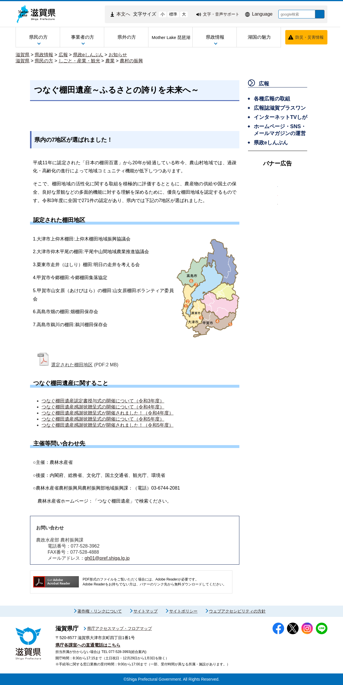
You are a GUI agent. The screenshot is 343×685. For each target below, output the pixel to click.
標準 (169, 14)
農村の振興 (131, 60)
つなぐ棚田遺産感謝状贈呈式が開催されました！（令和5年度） (108, 425)
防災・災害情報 (309, 37)
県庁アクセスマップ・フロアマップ (119, 628)
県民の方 (44, 60)
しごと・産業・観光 (79, 60)
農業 (110, 60)
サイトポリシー (183, 611)
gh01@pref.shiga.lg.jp (107, 558)
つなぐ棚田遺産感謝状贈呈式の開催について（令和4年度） (103, 406)
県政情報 (44, 54)
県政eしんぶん (88, 54)
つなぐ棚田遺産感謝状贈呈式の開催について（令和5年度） (103, 419)
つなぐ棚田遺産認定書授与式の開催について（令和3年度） (103, 400)
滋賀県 (22, 54)
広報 (63, 54)
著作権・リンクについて (99, 611)
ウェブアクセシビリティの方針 (237, 611)
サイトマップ (145, 611)
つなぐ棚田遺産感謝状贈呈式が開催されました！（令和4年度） (108, 412)
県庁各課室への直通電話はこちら (87, 645)
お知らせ (118, 54)
